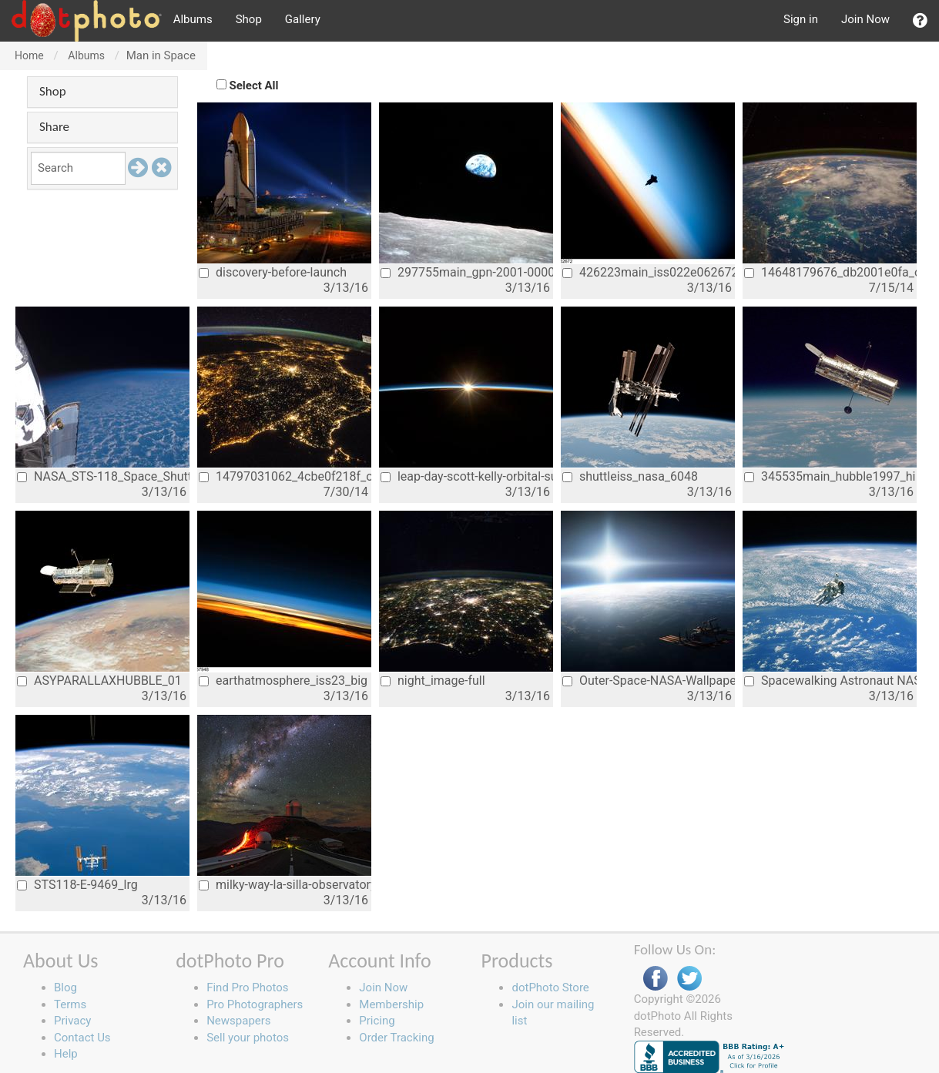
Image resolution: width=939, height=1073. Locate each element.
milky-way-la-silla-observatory (285, 884)
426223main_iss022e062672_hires (648, 272)
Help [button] (66, 1054)
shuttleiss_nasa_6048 (630, 476)
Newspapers (238, 1021)
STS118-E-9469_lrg (77, 884)
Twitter (689, 978)
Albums (193, 19)
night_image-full (433, 680)
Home (29, 55)
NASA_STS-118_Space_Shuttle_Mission (103, 476)
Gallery (302, 19)
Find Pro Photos (247, 987)
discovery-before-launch (273, 272)
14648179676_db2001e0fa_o (830, 272)
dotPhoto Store (550, 987)
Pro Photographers (254, 1004)
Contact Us (82, 1037)
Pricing (376, 1021)
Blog (65, 987)
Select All (254, 85)
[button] (920, 21)
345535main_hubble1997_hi (829, 476)
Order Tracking (396, 1037)
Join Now (865, 19)
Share (54, 127)
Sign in (800, 19)
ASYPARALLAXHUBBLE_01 (99, 680)
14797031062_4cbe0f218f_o (285, 476)
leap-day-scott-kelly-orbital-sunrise (467, 476)
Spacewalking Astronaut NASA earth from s (830, 680)
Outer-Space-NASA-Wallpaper (648, 680)
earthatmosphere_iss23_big (283, 680)
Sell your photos (247, 1037)
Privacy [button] (72, 1021)
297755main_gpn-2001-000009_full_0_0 (467, 272)
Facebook (655, 978)
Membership (391, 1004)
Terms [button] (70, 1004)
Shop (249, 19)
